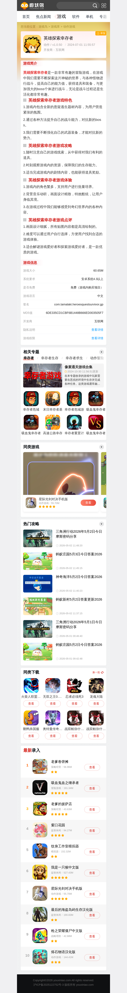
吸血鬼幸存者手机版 (31, 426)
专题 (103, 17)
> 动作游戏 (68, 26)
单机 (89, 17)
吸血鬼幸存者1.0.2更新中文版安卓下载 (96, 426)
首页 (26, 17)
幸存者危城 (31, 401)
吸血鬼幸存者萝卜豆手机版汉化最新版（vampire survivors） (96, 402)
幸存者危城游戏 (74, 402)
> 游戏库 (54, 26)
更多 (102, 352)
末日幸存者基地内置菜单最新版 (52, 402)
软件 (76, 17)
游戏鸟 (43, 26)
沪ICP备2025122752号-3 (48, 984)
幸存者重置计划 (74, 426)
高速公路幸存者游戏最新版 (52, 426)
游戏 (61, 16)
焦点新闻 (43, 17)
